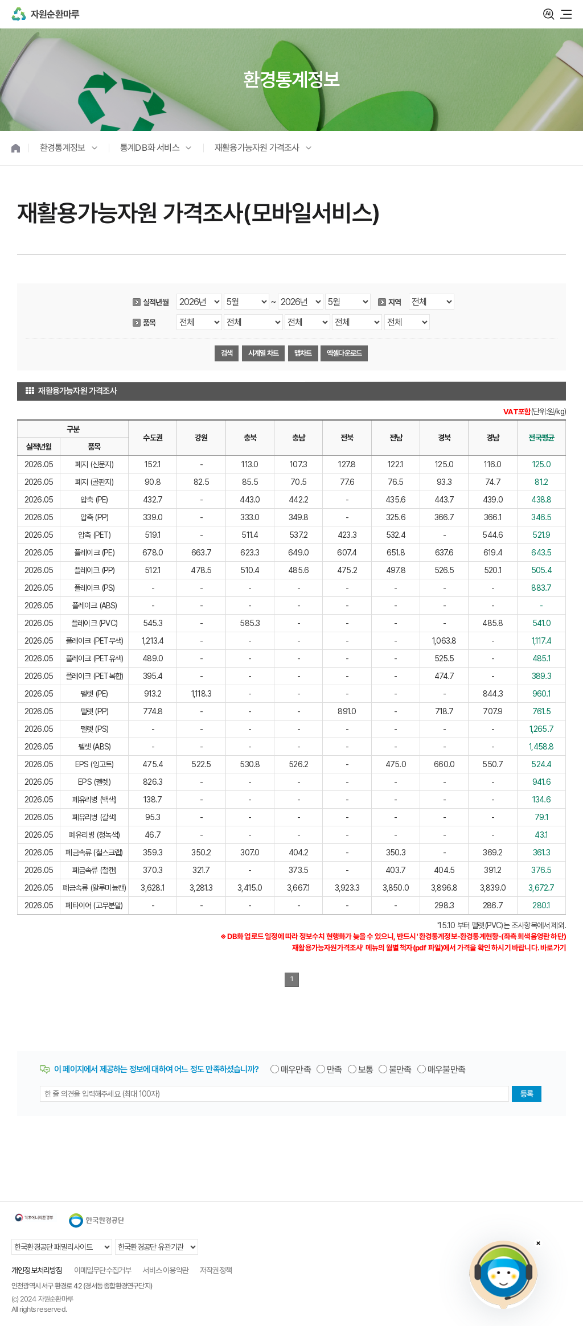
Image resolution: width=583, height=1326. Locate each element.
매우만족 (296, 1069)
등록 (526, 1093)
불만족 (400, 1069)
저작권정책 (216, 1270)
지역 (394, 302)
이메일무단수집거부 (103, 1270)
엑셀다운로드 (344, 353)
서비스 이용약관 (165, 1270)
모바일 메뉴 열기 (566, 14)
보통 (365, 1069)
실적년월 (156, 302)
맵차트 (302, 353)
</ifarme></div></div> (503, 1275)
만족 (334, 1069)
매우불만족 (446, 1069)
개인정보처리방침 (37, 1270)
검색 (549, 14)
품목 (149, 322)
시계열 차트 (263, 353)
